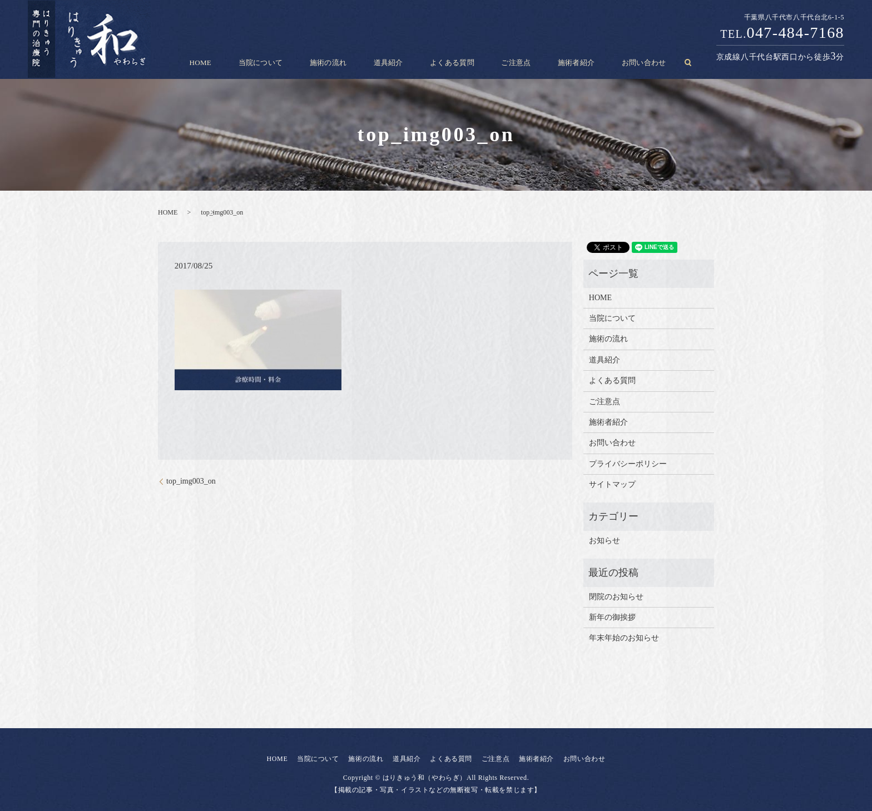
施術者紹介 (551, 63)
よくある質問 (448, 63)
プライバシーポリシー (628, 464)
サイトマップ (612, 484)
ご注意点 (501, 63)
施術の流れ (343, 63)
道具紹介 (394, 63)
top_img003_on (191, 481)
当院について (286, 63)
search (647, 62)
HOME (236, 63)
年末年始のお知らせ (624, 638)
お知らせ (604, 540)
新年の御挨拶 (612, 617)
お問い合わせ (609, 63)
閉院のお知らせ (616, 597)
